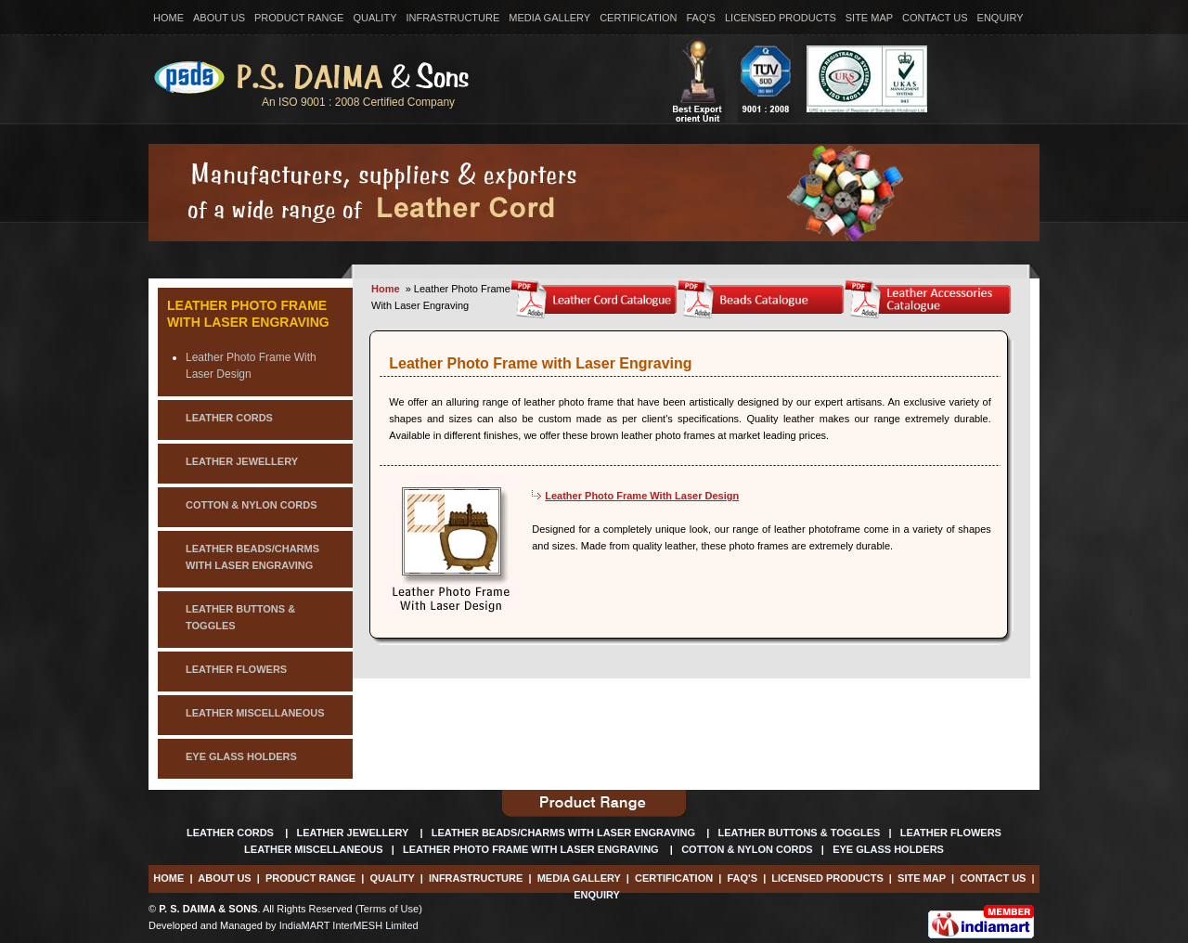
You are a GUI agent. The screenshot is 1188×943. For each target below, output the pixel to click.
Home (168, 17)
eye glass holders (241, 756)
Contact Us (935, 17)
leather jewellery (242, 461)
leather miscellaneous (255, 712)
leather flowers (236, 669)
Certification (638, 17)
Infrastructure (452, 17)
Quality (374, 17)
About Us (219, 17)
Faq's (701, 17)
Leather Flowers (950, 832)
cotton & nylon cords (251, 504)
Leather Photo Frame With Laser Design (642, 495)
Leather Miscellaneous (313, 849)
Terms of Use (388, 908)
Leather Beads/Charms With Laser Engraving (565, 832)
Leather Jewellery (353, 832)
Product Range (298, 17)
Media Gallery (549, 17)
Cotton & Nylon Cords (747, 849)
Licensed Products (780, 17)
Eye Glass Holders (888, 849)
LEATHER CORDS (229, 417)
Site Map (869, 17)
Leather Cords (232, 832)
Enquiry (1000, 17)
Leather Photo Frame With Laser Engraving (248, 313)
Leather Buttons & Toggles (799, 832)
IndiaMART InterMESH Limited (349, 925)
